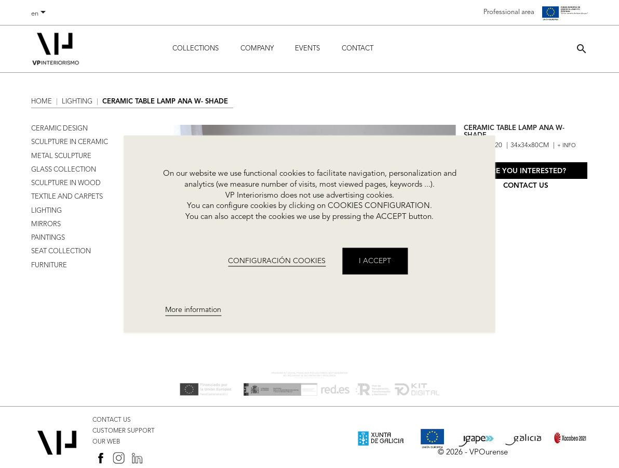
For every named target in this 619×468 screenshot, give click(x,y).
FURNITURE (49, 265)
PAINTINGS (48, 238)
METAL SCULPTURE (61, 156)
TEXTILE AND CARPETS (67, 196)
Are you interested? (526, 171)
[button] (581, 48)
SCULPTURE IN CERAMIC (69, 142)
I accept (375, 260)
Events (307, 48)
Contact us (525, 186)
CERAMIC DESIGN (59, 128)
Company (257, 48)
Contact (357, 48)
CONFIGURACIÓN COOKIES (277, 260)
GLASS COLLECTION (63, 169)
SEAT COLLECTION (61, 251)
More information (193, 310)
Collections (195, 48)
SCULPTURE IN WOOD (66, 183)
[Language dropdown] (40, 14)
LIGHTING (46, 210)
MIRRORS (46, 224)
